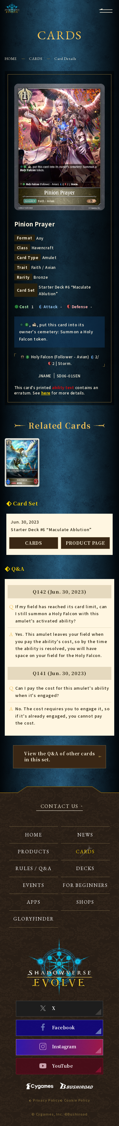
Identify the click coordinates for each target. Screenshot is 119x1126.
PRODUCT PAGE (85, 543)
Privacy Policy (46, 1100)
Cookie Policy (77, 1100)
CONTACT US (60, 807)
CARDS (35, 58)
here (45, 392)
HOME (11, 58)
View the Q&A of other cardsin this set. (59, 756)
